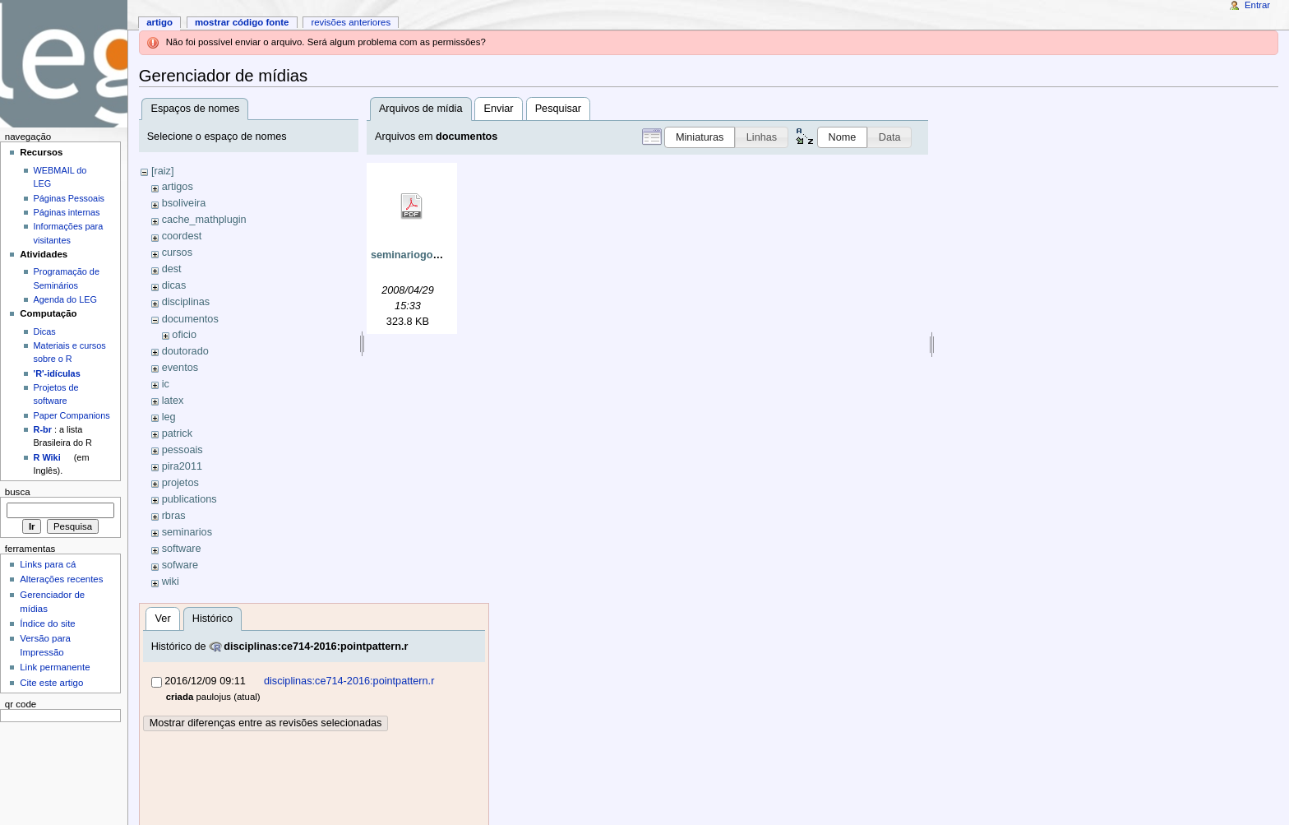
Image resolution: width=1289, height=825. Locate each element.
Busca (17, 492)
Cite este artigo (51, 683)
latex (173, 400)
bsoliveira (184, 203)
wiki (170, 581)
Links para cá (48, 564)
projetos (180, 483)
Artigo (159, 22)
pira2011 (182, 466)
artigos (177, 186)
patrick (177, 433)
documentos (190, 319)
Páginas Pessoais (69, 198)
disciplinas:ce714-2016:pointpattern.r (316, 646)
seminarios (187, 532)
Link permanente (55, 667)
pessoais (182, 450)
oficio (184, 335)
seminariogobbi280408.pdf (436, 255)
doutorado (185, 351)
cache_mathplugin (204, 219)
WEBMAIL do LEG (60, 176)
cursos (177, 252)
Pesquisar (558, 108)
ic (165, 384)
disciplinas (186, 302)
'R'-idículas (57, 373)
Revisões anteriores (350, 22)
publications (189, 499)
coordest (182, 236)
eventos (180, 367)
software (181, 548)
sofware (180, 565)
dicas (174, 285)
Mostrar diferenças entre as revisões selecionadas (266, 723)
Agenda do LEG (65, 299)
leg (169, 417)
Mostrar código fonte (242, 22)
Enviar (499, 108)
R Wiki (47, 457)
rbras (174, 515)
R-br (43, 429)
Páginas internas (67, 212)
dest (172, 269)
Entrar (1257, 5)
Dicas (45, 331)
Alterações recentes (61, 579)
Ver (163, 618)
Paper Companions (72, 415)
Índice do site (48, 623)
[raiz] (162, 171)
